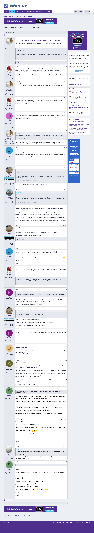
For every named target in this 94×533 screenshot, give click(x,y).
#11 (66, 248)
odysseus (77, 123)
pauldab (84, 132)
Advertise (86, 522)
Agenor (78, 125)
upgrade (83, 65)
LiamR (79, 124)
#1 (66, 38)
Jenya (83, 128)
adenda (82, 131)
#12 (66, 267)
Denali (85, 125)
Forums (12, 11)
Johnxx (81, 132)
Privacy (71, 522)
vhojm (82, 121)
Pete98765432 (72, 129)
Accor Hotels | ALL (75, 105)
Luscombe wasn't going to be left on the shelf (26, 274)
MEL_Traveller (72, 123)
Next (9, 35)
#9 (66, 189)
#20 (66, 462)
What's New (18, 11)
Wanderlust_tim (72, 131)
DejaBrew (71, 127)
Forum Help (77, 522)
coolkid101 (78, 131)
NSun (86, 128)
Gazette (49, 11)
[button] (23, 11)
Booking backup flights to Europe (79, 91)
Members (23, 14)
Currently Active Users (75, 119)
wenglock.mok (72, 133)
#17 (66, 360)
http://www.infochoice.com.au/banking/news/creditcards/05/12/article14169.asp (43, 40)
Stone (70, 132)
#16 (66, 345)
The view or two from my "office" (78, 112)
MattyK (75, 127)
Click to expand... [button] (41, 59)
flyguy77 (78, 127)
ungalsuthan (71, 124)
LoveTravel (86, 131)
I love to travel (78, 121)
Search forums (12, 14)
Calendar (18, 14)
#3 (66, 81)
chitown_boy (71, 121)
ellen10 (80, 123)
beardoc (6, 30)
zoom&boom (83, 127)
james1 (84, 123)
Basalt (76, 124)
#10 (66, 225)
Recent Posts (72, 89)
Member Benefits (40, 11)
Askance (77, 132)
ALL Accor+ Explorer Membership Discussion (79, 101)
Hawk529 (77, 128)
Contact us (59, 522)
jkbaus (82, 129)
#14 (66, 308)
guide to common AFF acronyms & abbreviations (77, 84)
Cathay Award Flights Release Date (79, 96)
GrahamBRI (78, 129)
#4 (66, 98)
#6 (66, 130)
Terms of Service (65, 522)
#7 (66, 147)
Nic (76, 125)
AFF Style (6, 522)
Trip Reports (73, 115)
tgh (88, 124)
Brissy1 (87, 123)
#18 (66, 388)
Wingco (80, 128)
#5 (66, 113)
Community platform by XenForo (47, 525)
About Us (54, 522)
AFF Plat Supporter (9, 179)
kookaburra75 (72, 125)
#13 (66, 289)
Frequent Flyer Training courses (79, 64)
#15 (66, 330)
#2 (66, 66)
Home (6, 11)
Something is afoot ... (44, 184)
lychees (81, 125)
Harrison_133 (71, 128)
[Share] (64, 38)
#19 (66, 446)
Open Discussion (74, 94)
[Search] (87, 11)
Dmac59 (73, 132)
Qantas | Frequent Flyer (76, 110)
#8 (66, 167)
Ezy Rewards (18, 322)
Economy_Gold (84, 124)
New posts (6, 14)
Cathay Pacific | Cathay (76, 99)
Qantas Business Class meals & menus (80, 107)
